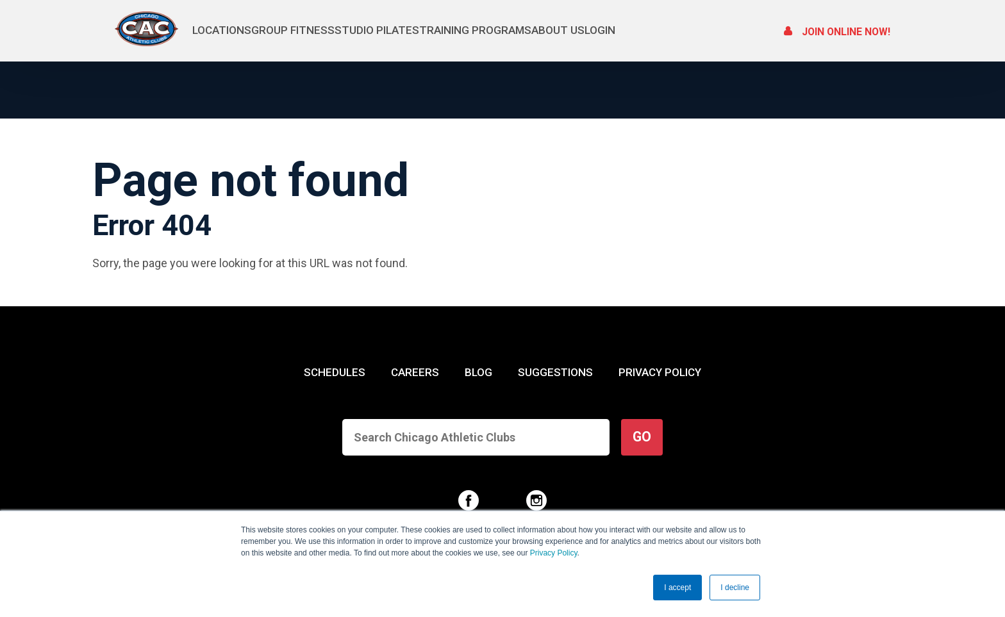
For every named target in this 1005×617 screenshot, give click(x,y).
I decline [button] (734, 587)
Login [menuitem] (717, 30)
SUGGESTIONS (555, 372)
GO (642, 437)
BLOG (478, 372)
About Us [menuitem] (652, 30)
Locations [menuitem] (221, 30)
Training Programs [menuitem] (546, 30)
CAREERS (415, 372)
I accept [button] (677, 587)
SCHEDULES (334, 372)
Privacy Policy (553, 553)
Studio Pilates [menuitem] (423, 30)
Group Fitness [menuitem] (316, 30)
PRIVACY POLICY (660, 372)
